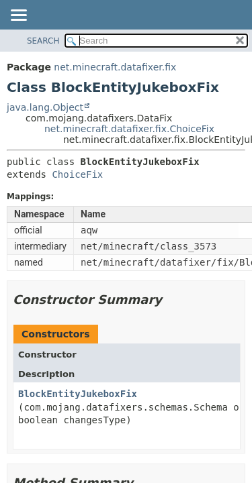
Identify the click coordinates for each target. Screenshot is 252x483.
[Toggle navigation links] (18, 16)
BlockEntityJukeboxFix (77, 393)
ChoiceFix (77, 174)
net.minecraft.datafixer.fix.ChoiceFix (129, 128)
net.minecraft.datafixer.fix (115, 67)
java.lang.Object (45, 107)
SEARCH (43, 41)
